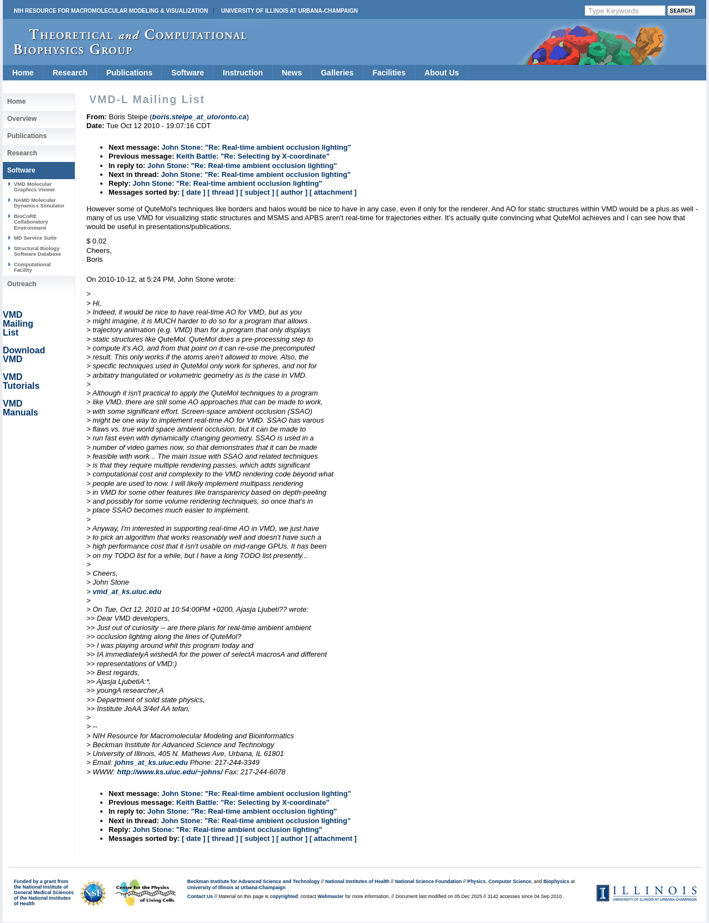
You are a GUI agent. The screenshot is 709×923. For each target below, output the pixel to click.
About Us (441, 72)
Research (70, 72)
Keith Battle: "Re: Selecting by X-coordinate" (253, 156)
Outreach (22, 284)
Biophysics (556, 881)
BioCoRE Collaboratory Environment (31, 222)
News (292, 72)
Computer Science (510, 881)
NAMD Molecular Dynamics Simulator (39, 203)
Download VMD (24, 355)
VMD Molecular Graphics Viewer (34, 186)
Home (23, 72)
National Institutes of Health (357, 881)
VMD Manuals (20, 408)
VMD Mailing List (18, 323)
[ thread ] (222, 192)
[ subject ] (257, 192)
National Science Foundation (428, 881)
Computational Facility (32, 267)
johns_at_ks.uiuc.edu (151, 762)
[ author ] (291, 192)
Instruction (243, 72)
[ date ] (193, 192)
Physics (476, 881)
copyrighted (283, 896)
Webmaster (330, 896)
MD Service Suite (35, 238)
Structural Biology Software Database (37, 251)
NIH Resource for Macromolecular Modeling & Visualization (111, 11)
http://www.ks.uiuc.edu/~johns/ (170, 772)
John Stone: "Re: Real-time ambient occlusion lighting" (256, 147)
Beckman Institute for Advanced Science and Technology (253, 881)
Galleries (337, 72)
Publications (129, 72)
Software (187, 72)
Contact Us (200, 896)
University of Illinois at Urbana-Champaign (289, 11)
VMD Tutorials (21, 381)
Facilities (388, 72)
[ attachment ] (333, 192)
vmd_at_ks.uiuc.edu (127, 591)
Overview (22, 119)
